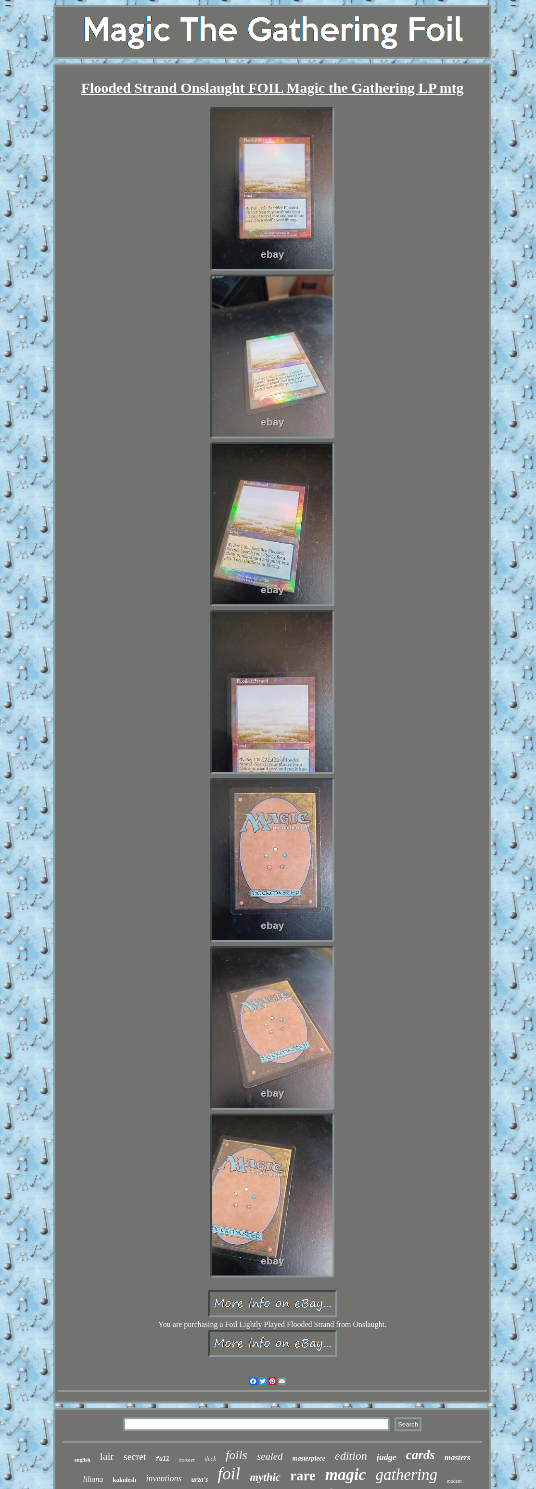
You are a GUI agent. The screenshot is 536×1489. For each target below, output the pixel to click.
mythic (265, 1477)
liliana (93, 1479)
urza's (199, 1479)
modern (454, 1481)
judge (386, 1457)
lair (107, 1456)
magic (345, 1474)
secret (135, 1456)
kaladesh (124, 1479)
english (82, 1460)
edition (351, 1456)
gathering (406, 1474)
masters (458, 1457)
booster (187, 1460)
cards (420, 1455)
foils (236, 1455)
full (162, 1459)
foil (228, 1473)
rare (303, 1475)
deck (210, 1458)
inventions (163, 1478)
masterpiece (309, 1458)
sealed (270, 1456)
